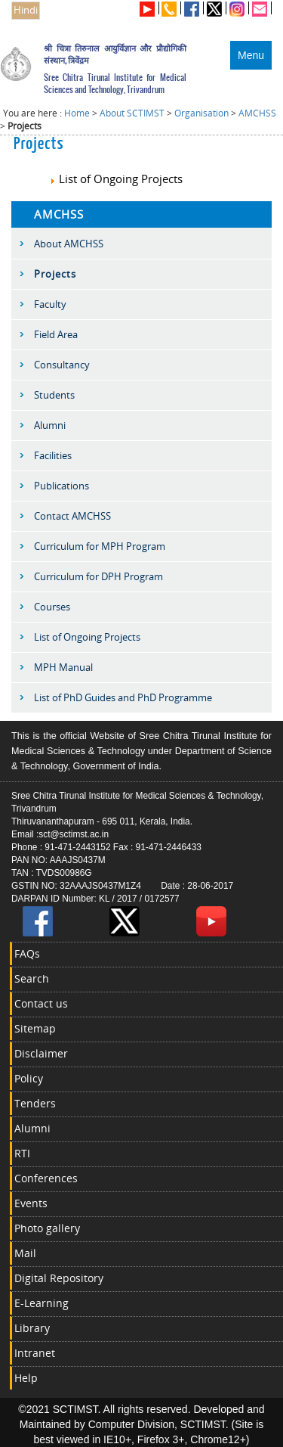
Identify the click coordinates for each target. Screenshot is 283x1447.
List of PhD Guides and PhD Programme (123, 697)
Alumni (50, 425)
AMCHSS (257, 113)
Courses (52, 606)
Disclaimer (41, 1053)
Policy (28, 1078)
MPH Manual (63, 667)
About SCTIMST (132, 113)
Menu (251, 55)
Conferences (46, 1178)
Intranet (34, 1353)
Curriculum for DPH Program (98, 576)
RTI (22, 1153)
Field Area (56, 334)
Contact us (41, 1003)
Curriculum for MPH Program (99, 546)
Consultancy (62, 364)
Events (31, 1203)
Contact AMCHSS (72, 516)
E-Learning (41, 1303)
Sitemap (35, 1028)
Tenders (35, 1103)
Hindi (26, 10)
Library (32, 1328)
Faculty (50, 304)
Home (77, 113)
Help (26, 1378)
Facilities (53, 455)
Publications (61, 485)
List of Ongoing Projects (116, 178)
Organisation (201, 113)
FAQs (27, 953)
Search (31, 978)
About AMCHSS (68, 243)
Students (54, 395)
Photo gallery (47, 1228)
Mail (25, 1253)
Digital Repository (58, 1278)
